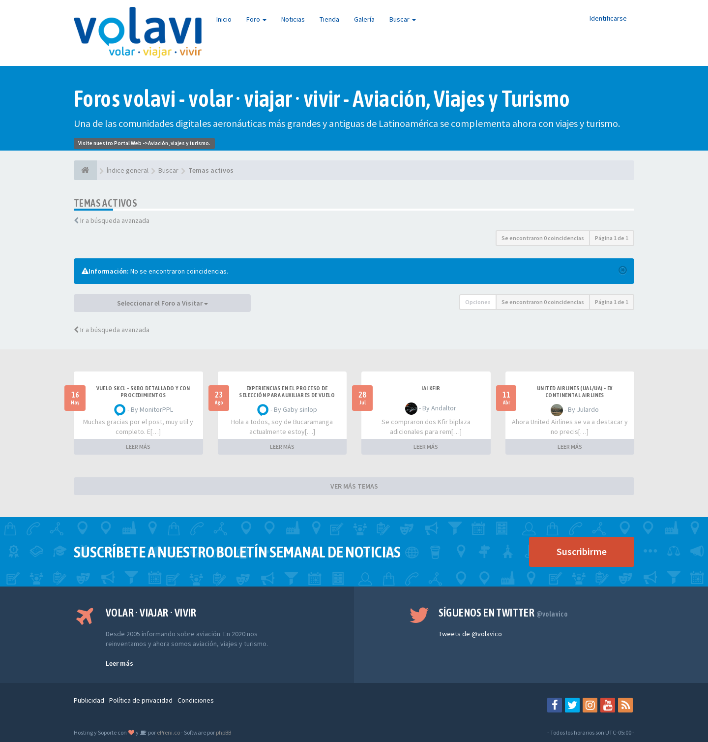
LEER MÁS (138, 446)
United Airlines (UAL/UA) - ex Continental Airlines (575, 392)
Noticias (293, 19)
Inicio (224, 19)
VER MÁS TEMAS (354, 486)
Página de (611, 238)
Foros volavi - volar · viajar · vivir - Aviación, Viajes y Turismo (322, 99)
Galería (364, 19)
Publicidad (89, 700)
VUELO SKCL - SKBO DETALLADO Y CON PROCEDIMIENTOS (143, 392)
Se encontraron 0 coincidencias (543, 238)
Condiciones (195, 700)
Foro (256, 19)
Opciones (478, 302)
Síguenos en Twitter (503, 612)
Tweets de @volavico (470, 633)
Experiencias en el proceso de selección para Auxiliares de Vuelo (287, 392)
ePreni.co (168, 732)
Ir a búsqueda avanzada (114, 220)
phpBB (223, 732)
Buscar (402, 19)
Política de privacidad (141, 700)
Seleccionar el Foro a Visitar (162, 303)
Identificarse (608, 18)
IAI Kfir (430, 388)
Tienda (329, 19)
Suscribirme (582, 551)
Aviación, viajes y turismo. (179, 143)
